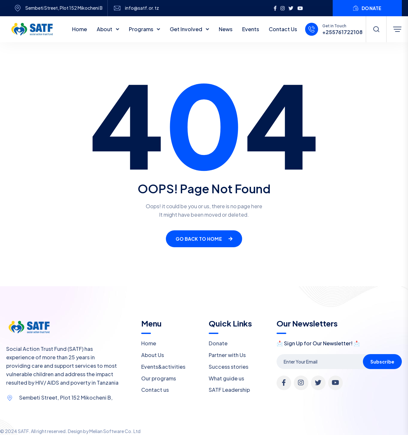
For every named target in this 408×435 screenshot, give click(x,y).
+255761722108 (342, 32)
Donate (218, 343)
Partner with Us (227, 355)
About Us (152, 355)
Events (250, 29)
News (225, 29)
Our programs (158, 378)
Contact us (155, 389)
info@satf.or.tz (142, 8)
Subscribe (382, 362)
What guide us (226, 378)
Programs (141, 29)
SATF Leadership (229, 389)
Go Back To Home (204, 239)
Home (79, 29)
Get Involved (186, 29)
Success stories (228, 366)
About (105, 29)
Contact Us (283, 29)
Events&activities (163, 366)
